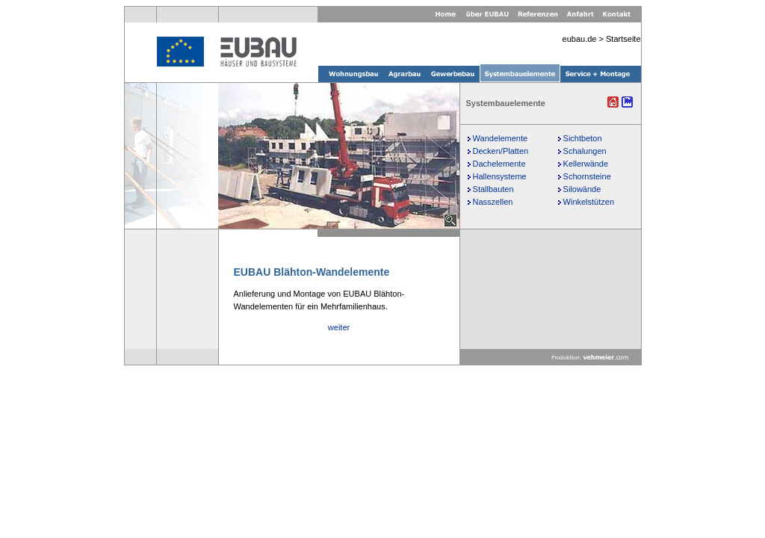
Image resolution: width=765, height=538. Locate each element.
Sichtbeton (582, 138)
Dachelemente (499, 163)
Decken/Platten (501, 150)
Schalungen (585, 150)
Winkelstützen (588, 201)
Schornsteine (587, 176)
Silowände (582, 189)
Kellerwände (586, 163)
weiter (339, 327)
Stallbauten (493, 189)
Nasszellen (493, 201)
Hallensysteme (500, 176)
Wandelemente (500, 138)
